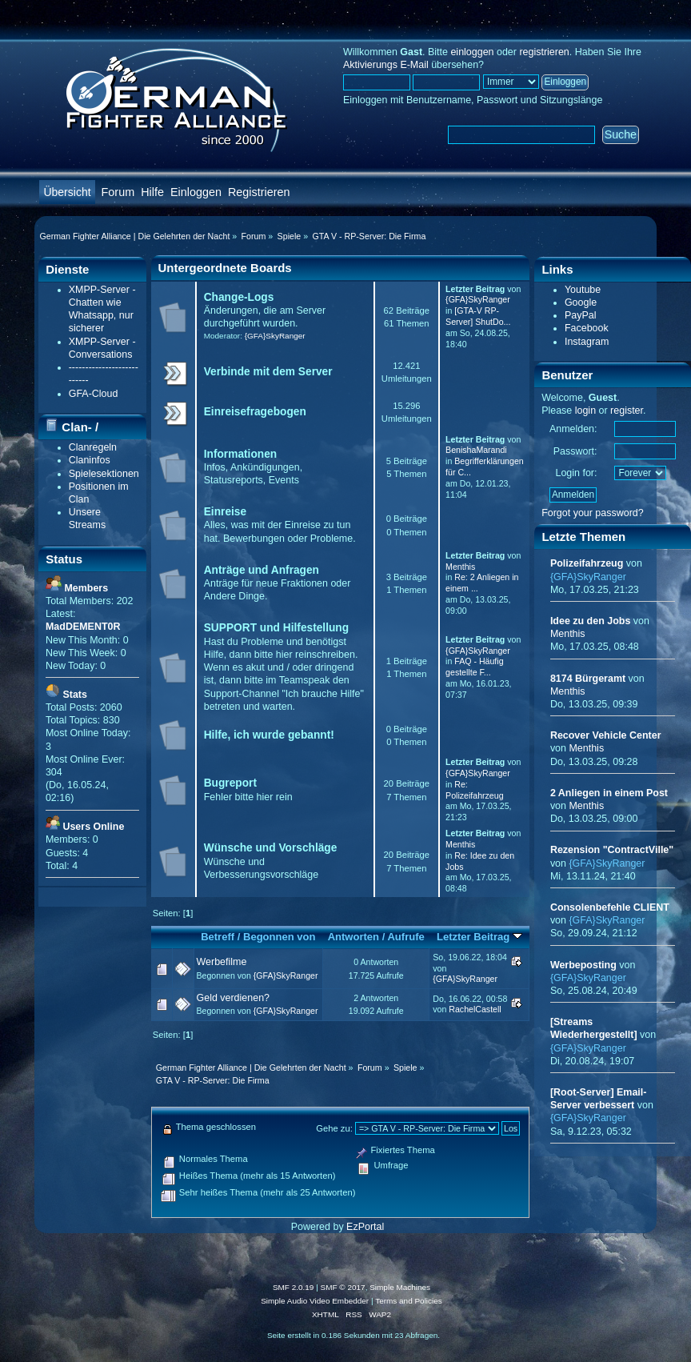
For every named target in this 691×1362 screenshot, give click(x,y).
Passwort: (575, 451)
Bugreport (230, 783)
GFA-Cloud (93, 393)
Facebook (587, 328)
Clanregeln (93, 447)
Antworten (353, 937)
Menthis (460, 566)
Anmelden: (573, 429)
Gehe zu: (334, 1128)
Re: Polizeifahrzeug (474, 789)
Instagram (587, 341)
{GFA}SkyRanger (275, 335)
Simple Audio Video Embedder (315, 1300)
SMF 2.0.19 (293, 1287)
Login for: (576, 473)
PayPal (581, 315)
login (585, 410)
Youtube (583, 289)
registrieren (544, 52)
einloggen (471, 52)
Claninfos (89, 460)
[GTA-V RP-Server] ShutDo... (477, 316)
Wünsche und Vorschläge (271, 848)
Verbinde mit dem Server (268, 372)
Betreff (217, 937)
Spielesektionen (104, 473)
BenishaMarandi (476, 450)
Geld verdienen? (233, 997)
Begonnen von (279, 937)
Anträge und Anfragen (261, 570)
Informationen (240, 454)
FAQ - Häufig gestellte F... (474, 666)
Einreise (225, 512)
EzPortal (365, 1226)
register (626, 410)
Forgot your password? (592, 513)
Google (581, 302)
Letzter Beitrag (479, 937)
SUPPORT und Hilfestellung (276, 628)
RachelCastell (475, 1009)
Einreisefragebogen (255, 412)
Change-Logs (239, 297)
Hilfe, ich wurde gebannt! (269, 735)
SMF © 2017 (343, 1287)
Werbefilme (222, 961)
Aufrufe (405, 937)
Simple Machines (399, 1287)
